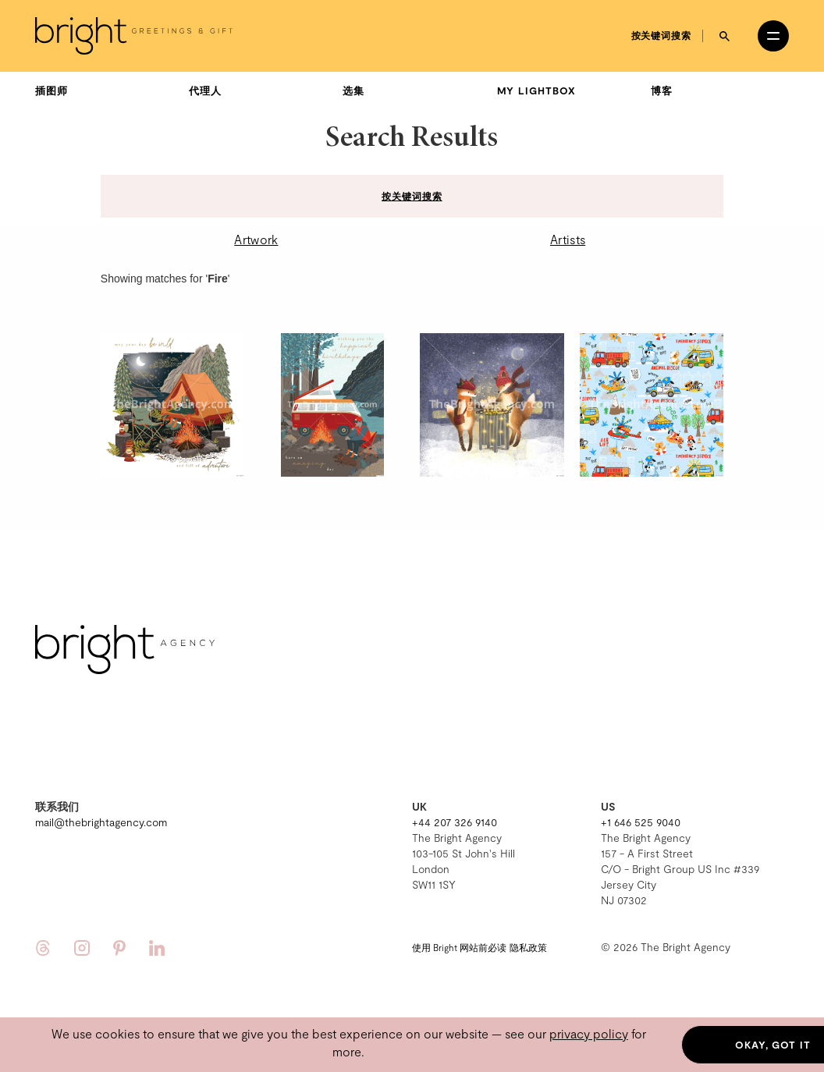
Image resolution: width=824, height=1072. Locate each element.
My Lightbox (536, 90)
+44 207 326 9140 (454, 822)
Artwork (256, 239)
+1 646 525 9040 (640, 822)
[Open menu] (773, 35)
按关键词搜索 (661, 35)
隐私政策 (528, 947)
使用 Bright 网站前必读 (459, 947)
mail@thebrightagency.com (101, 822)
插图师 (51, 90)
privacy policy (588, 1033)
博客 (662, 90)
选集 (353, 90)
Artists (567, 239)
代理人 (205, 90)
